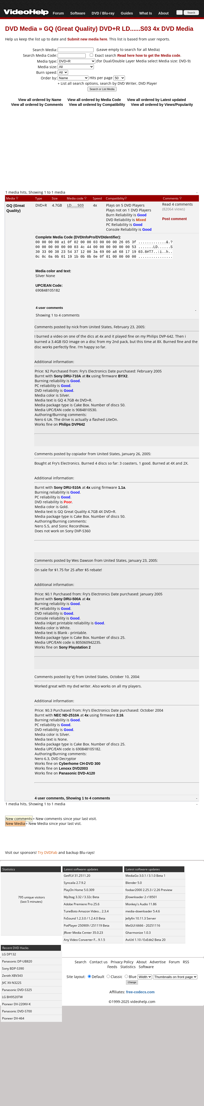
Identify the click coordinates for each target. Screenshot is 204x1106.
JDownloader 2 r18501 (141, 897)
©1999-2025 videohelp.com (132, 1001)
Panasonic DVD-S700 (17, 1011)
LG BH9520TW (12, 997)
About (163, 13)
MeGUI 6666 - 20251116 (142, 925)
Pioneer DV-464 (13, 1018)
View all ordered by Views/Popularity (162, 104)
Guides (127, 13)
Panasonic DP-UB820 (17, 961)
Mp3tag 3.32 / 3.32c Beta (81, 897)
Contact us (99, 961)
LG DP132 (9, 954)
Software (77, 13)
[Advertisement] (102, 148)
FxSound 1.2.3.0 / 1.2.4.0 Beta (84, 918)
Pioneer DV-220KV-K (16, 1004)
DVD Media (21, 28)
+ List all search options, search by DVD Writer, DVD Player (107, 83)
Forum (58, 13)
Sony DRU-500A (67, 598)
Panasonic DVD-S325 (17, 990)
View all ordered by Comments (37, 104)
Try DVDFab (47, 852)
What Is (145, 13)
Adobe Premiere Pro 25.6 (81, 904)
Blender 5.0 (133, 883)
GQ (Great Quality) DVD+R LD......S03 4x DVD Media (118, 28)
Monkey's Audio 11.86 (141, 904)
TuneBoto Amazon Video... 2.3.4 (86, 911)
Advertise (158, 961)
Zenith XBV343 (12, 975)
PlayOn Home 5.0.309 (79, 890)
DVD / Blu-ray (103, 13)
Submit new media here (87, 39)
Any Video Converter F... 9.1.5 (84, 940)
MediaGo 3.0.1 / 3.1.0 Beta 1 (145, 875)
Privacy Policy (122, 961)
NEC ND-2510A (66, 715)
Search (80, 961)
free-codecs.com (140, 991)
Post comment (174, 218)
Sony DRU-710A (67, 376)
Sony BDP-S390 (13, 968)
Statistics (128, 966)
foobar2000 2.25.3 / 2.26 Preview (148, 890)
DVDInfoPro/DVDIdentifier (97, 237)
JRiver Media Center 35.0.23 (83, 932)
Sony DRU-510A (67, 487)
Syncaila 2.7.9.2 (75, 883)
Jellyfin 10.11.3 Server (140, 918)
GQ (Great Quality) (15, 208)
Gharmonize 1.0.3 (138, 932)
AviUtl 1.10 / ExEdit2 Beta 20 (145, 940)
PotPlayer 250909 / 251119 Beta (86, 925)
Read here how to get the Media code (148, 55)
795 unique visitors (31, 897)
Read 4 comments (177, 204)
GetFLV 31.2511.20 (77, 875)
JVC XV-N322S (11, 983)
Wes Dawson (82, 560)
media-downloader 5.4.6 (142, 911)
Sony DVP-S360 (78, 530)
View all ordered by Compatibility (97, 104)
